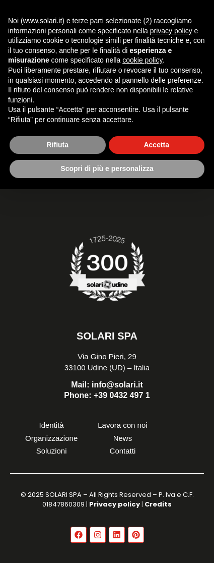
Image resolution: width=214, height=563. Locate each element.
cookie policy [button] (142, 60)
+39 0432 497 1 (107, 395)
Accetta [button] (156, 145)
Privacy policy (114, 504)
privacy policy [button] (171, 31)
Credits (158, 504)
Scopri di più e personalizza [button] (106, 168)
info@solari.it (107, 384)
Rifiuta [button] (57, 145)
